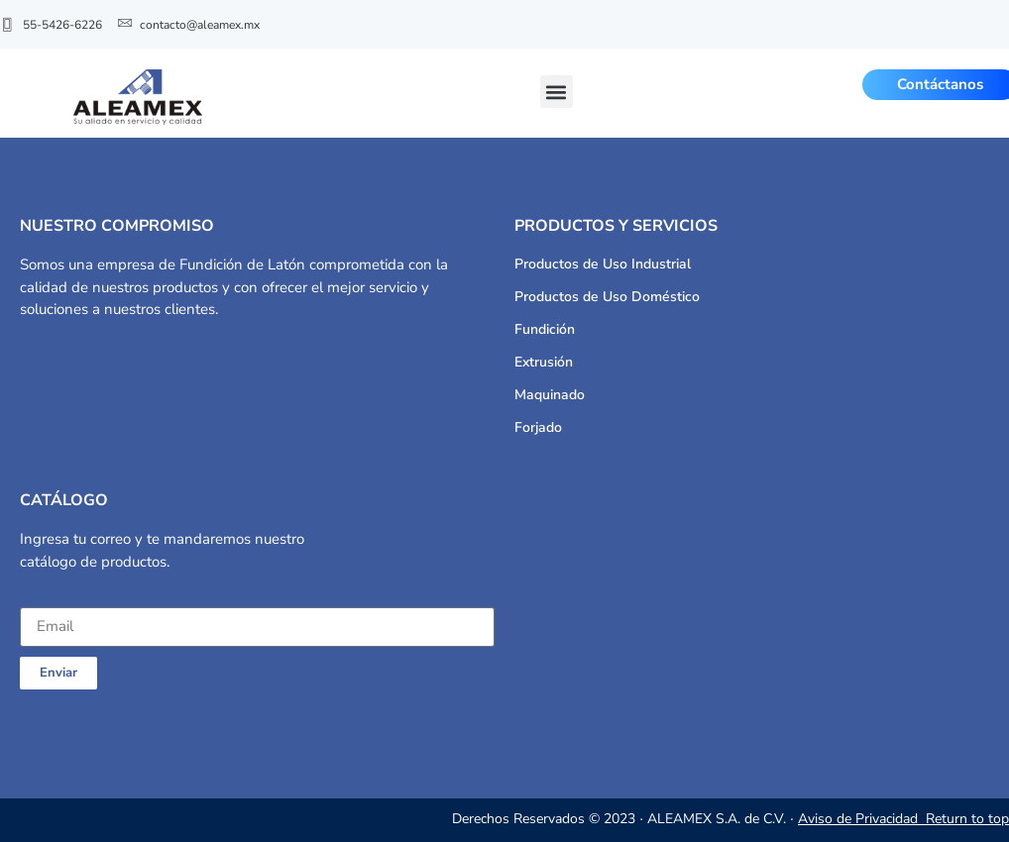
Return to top (967, 818)
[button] (556, 91)
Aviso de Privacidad (860, 818)
